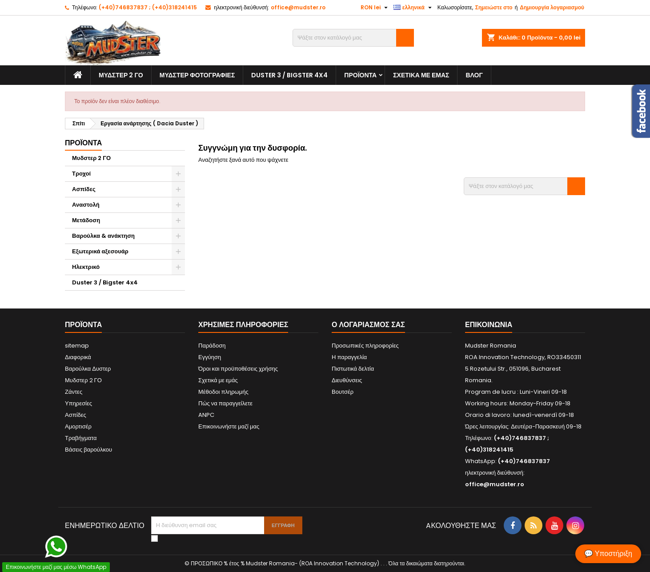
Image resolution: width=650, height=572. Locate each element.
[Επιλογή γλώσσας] (413, 7)
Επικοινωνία (488, 325)
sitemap (77, 345)
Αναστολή (86, 204)
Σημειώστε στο (494, 7)
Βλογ (473, 75)
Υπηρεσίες (78, 403)
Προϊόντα (360, 75)
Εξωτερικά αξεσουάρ (100, 251)
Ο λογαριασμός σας (368, 325)
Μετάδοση (86, 220)
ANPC (206, 415)
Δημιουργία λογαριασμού (552, 7)
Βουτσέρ (342, 392)
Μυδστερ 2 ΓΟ (121, 75)
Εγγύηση (209, 357)
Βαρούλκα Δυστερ (88, 368)
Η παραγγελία (349, 357)
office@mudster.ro (298, 7)
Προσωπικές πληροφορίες (365, 345)
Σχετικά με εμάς (421, 75)
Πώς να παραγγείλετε (225, 403)
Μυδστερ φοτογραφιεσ (197, 75)
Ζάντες (73, 392)
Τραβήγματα (81, 438)
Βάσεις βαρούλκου (88, 449)
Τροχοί (81, 173)
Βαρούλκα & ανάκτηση (103, 236)
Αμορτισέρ (78, 426)
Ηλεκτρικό (86, 267)
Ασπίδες (84, 189)
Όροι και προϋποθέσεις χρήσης (238, 368)
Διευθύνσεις (347, 380)
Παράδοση (212, 345)
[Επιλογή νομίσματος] (375, 7)
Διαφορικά (78, 357)
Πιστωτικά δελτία (353, 368)
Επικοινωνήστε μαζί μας (228, 426)
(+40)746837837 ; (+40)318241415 (148, 7)
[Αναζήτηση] (353, 38)
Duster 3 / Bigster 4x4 (289, 75)
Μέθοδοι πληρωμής (223, 392)
